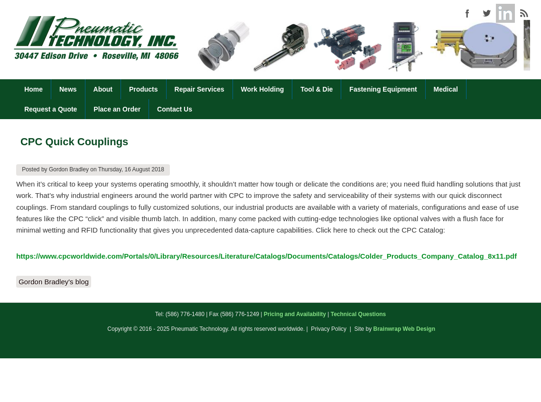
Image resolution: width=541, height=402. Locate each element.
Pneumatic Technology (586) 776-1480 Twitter (486, 13)
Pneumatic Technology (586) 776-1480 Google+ (505, 13)
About (102, 89)
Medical (446, 89)
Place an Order (116, 109)
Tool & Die (316, 89)
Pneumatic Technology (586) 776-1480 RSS (524, 13)
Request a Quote (50, 109)
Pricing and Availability (295, 314)
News (68, 89)
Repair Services (199, 89)
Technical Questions (358, 314)
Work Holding (262, 89)
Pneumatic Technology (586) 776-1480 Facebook (467, 13)
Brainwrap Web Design (404, 329)
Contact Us (174, 109)
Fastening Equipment (383, 89)
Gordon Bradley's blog (54, 282)
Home (33, 89)
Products (143, 89)
